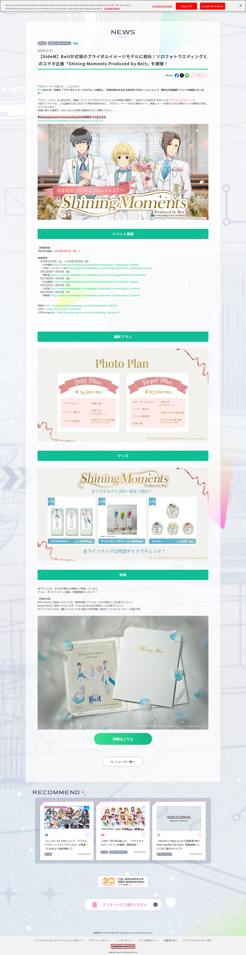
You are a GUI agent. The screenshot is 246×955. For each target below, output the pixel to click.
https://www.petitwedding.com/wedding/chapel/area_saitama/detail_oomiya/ (96, 288)
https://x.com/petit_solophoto (63, 309)
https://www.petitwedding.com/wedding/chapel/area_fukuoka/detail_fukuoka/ (96, 295)
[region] (123, 6)
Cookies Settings (162, 6)
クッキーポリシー (125, 940)
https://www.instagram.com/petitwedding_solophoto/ (88, 312)
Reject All (186, 6)
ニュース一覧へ (123, 762)
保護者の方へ (170, 940)
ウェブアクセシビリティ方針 (196, 940)
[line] (187, 75)
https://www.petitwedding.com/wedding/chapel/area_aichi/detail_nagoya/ (96, 281)
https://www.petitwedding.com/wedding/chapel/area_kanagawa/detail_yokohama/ (99, 275)
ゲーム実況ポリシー (149, 940)
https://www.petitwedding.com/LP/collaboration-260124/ (70, 120)
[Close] (240, 5)
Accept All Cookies (212, 6)
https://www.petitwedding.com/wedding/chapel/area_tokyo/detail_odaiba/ (96, 264)
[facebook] (177, 75)
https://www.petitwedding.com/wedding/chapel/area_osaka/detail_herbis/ (110, 268)
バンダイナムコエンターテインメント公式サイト (59, 940)
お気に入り (201, 75)
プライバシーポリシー (100, 940)
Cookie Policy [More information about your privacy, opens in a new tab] (112, 8)
